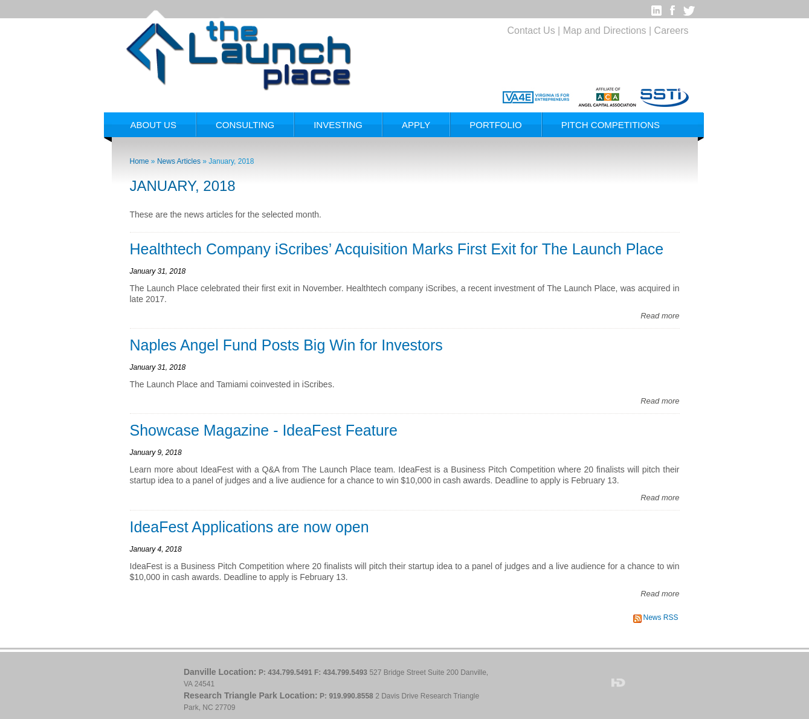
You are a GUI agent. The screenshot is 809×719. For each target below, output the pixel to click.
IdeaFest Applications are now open (249, 526)
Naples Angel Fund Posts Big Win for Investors (286, 345)
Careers (671, 30)
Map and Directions (604, 30)
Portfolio (495, 125)
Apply (416, 125)
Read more (659, 315)
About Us (153, 125)
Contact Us (531, 30)
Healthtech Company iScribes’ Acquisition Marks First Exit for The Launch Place (397, 248)
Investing (338, 125)
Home (139, 161)
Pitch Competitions (610, 125)
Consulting (245, 125)
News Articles (179, 161)
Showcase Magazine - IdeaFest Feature (264, 430)
